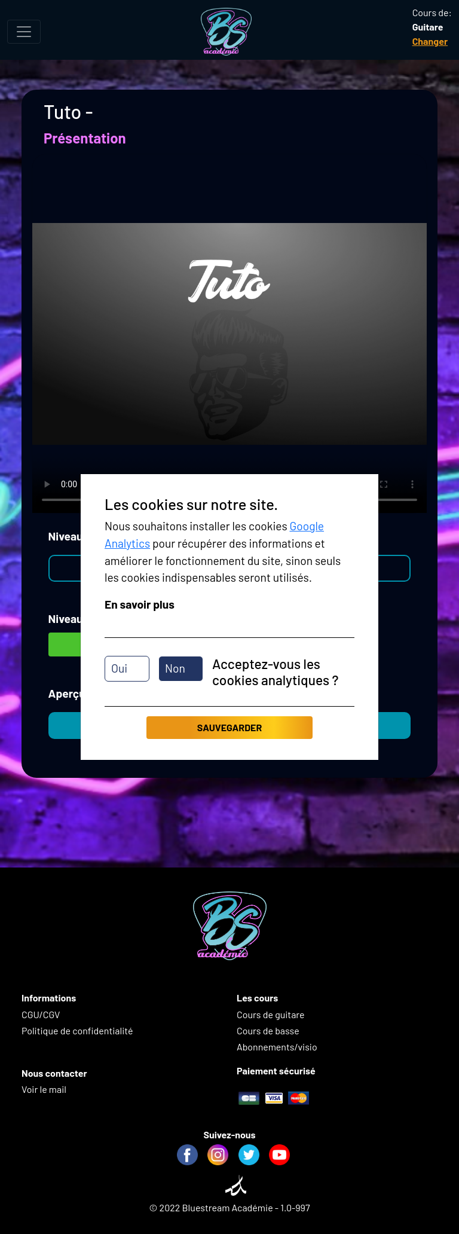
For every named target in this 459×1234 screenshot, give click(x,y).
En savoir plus (140, 604)
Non (175, 668)
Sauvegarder (229, 727)
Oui (119, 668)
